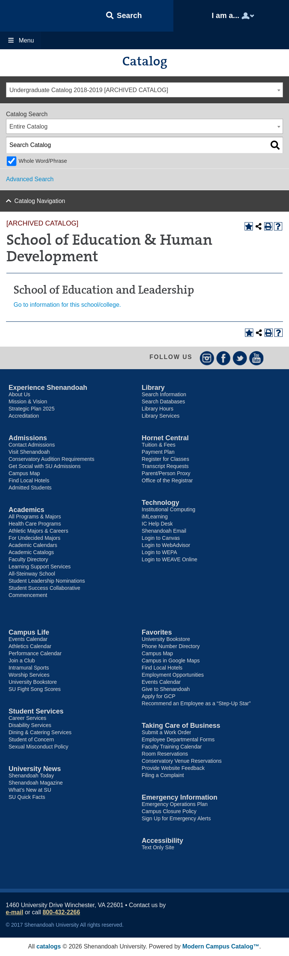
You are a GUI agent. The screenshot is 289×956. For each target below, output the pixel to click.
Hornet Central (165, 438)
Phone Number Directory (171, 647)
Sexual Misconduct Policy (38, 747)
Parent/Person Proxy (166, 474)
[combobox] (144, 89)
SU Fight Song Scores (35, 689)
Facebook (223, 358)
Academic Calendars (33, 545)
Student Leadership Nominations (47, 581)
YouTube (256, 358)
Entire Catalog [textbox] (28, 126)
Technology (160, 503)
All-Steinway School (32, 574)
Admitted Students (30, 488)
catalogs (49, 947)
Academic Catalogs (31, 553)
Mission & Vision (28, 402)
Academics (26, 510)
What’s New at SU (30, 790)
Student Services (36, 711)
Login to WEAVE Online (170, 560)
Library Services (160, 416)
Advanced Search (29, 179)
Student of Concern (31, 740)
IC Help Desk (157, 524)
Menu (21, 40)
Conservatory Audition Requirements (51, 459)
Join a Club (22, 661)
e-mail (14, 912)
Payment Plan (158, 452)
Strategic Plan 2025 (32, 409)
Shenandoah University (37, 16)
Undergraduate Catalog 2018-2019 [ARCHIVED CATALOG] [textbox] (88, 90)
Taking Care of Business (181, 726)
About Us (19, 395)
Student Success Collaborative (45, 588)
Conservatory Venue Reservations (182, 761)
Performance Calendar (35, 654)
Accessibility (162, 841)
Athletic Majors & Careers (38, 531)
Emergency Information (180, 797)
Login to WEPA (159, 553)
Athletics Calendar (30, 647)
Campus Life (29, 632)
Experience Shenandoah (48, 388)
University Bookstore (33, 682)
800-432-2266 (61, 912)
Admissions (28, 438)
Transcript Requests (165, 467)
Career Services (27, 718)
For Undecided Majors (35, 538)
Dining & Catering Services (40, 733)
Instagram (206, 358)
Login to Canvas (161, 538)
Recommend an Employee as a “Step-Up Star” (196, 704)
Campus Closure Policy (169, 812)
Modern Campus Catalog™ (221, 947)
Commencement (28, 595)
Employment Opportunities (173, 675)
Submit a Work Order (166, 733)
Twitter (240, 358)
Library (153, 388)
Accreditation (24, 416)
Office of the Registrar (167, 481)
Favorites (157, 632)
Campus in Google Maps (171, 661)
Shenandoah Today (31, 776)
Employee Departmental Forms (178, 740)
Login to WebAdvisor (166, 545)
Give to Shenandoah (166, 689)
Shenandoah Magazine (36, 783)
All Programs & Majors (35, 517)
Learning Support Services (40, 567)
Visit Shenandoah (29, 452)
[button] (124, 16)
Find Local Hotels (29, 481)
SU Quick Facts (27, 797)
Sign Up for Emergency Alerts (176, 819)
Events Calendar (28, 639)
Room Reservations (165, 754)
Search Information (164, 395)
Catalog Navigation (39, 201)
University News (35, 769)
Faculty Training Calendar (172, 747)
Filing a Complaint (163, 776)
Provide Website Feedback (173, 768)
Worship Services (29, 675)
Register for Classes (165, 459)
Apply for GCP (158, 697)
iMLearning (155, 517)
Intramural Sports (29, 668)
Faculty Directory (28, 560)
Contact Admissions (32, 445)
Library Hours (157, 409)
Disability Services (30, 726)
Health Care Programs (35, 524)
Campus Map (24, 474)
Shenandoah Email (164, 531)
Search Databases (163, 402)
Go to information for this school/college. (67, 304)
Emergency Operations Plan (175, 804)
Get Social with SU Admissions (45, 467)
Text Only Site (158, 848)
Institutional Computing (168, 510)
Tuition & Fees (159, 445)
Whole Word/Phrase (42, 161)
